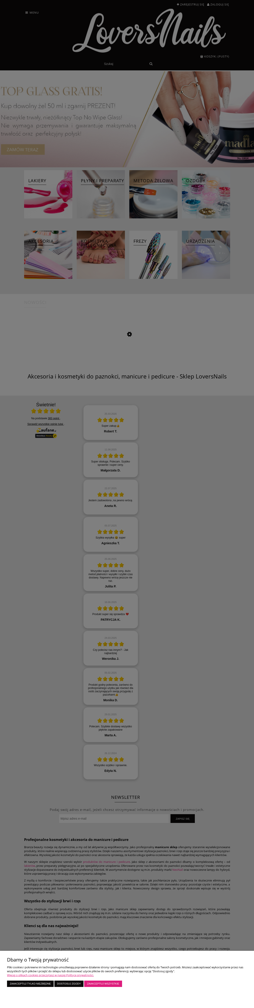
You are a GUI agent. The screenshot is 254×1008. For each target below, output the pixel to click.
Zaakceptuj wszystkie (103, 983)
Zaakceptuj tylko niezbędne (30, 983)
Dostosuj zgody (69, 983)
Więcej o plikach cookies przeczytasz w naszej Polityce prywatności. (50, 975)
